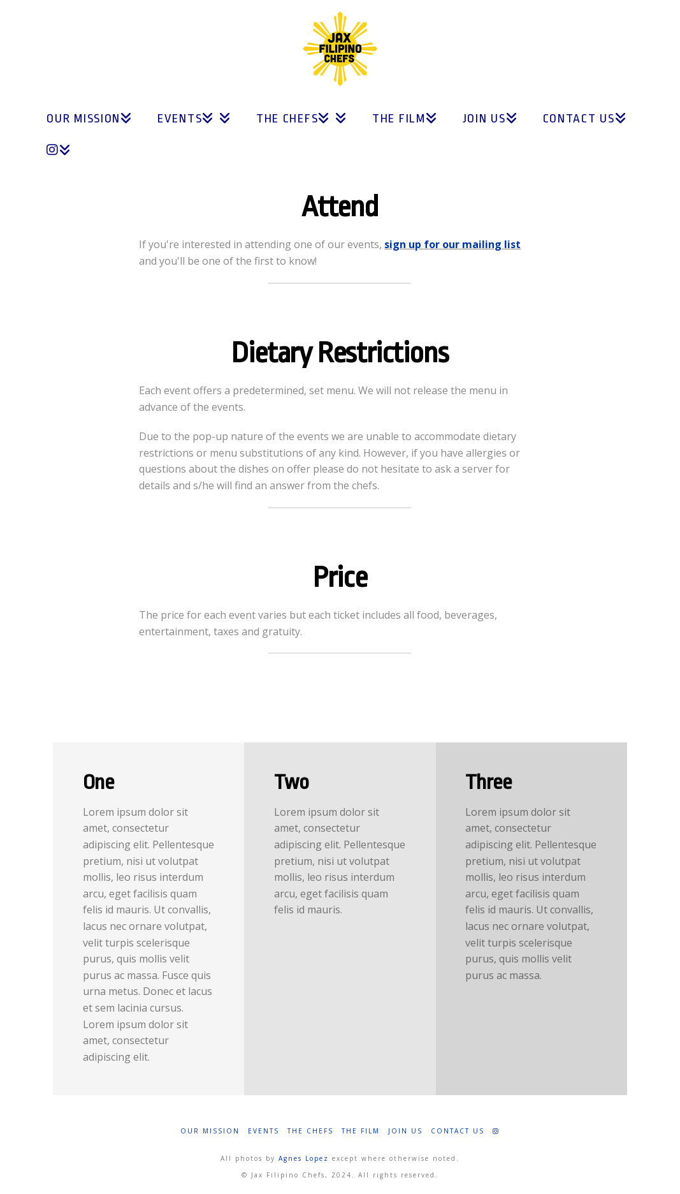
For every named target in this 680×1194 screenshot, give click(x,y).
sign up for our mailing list (452, 244)
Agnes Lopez (304, 1158)
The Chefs (310, 1131)
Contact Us (457, 1131)
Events (263, 1131)
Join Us (405, 1131)
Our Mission (210, 1131)
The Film (361, 1131)
